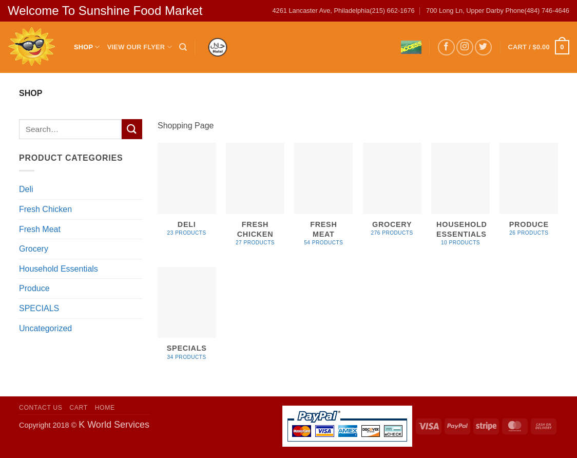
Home (105, 407)
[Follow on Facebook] (446, 47)
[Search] (183, 47)
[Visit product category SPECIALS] (187, 319)
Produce (34, 288)
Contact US (41, 407)
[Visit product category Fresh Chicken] (255, 200)
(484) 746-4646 (546, 10)
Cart (78, 407)
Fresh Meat (40, 229)
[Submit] (132, 129)
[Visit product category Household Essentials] (460, 200)
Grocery (33, 248)
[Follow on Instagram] (464, 47)
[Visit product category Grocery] (392, 195)
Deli (26, 189)
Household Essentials (58, 268)
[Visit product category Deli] (187, 195)
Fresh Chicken (45, 209)
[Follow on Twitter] (483, 47)
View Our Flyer (139, 47)
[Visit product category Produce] (528, 195)
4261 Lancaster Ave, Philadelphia (321, 10)
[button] (538, 47)
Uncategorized (45, 328)
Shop (87, 47)
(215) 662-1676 (392, 10)
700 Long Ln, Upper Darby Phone (475, 10)
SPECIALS (39, 308)
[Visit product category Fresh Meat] (323, 200)
